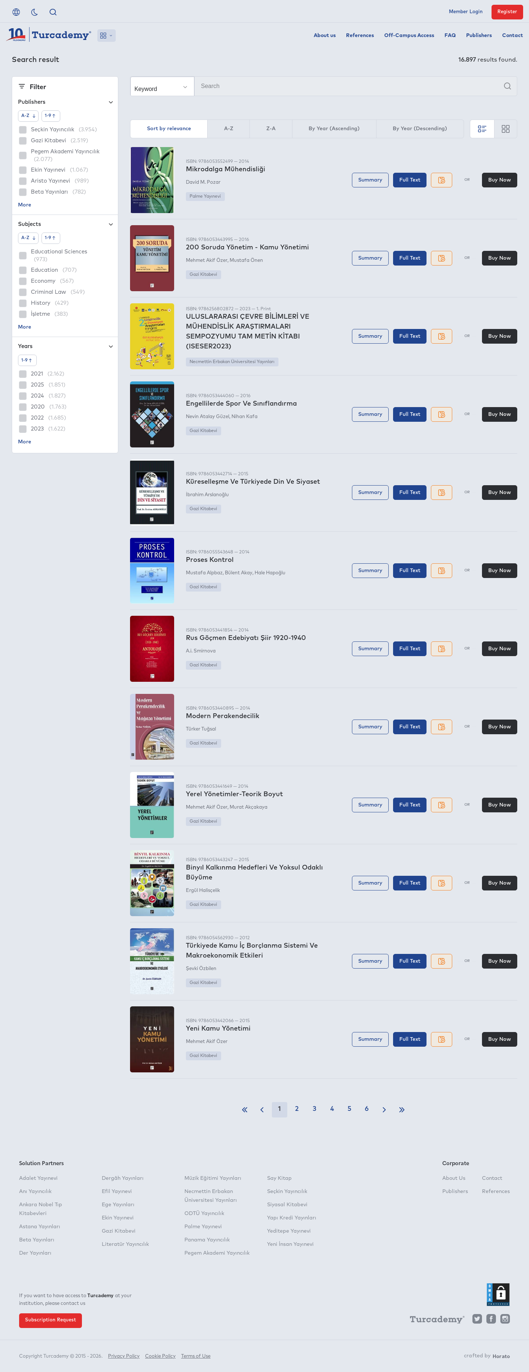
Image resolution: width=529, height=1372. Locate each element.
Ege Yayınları (118, 1204)
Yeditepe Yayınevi (289, 1231)
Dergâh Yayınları (123, 1178)
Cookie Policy (160, 1356)
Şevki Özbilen (201, 968)
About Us (453, 1178)
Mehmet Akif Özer (206, 260)
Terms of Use (195, 1356)
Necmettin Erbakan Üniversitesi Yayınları (232, 362)
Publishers (479, 35)
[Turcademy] (434, 1320)
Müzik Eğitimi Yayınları (212, 1178)
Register (507, 12)
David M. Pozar (203, 182)
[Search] (323, 86)
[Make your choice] (162, 86)
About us (325, 35)
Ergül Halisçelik (203, 890)
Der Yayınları (35, 1253)
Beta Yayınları (36, 1240)
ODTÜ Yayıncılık (204, 1213)
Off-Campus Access (409, 35)
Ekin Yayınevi (118, 1218)
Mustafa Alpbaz (204, 573)
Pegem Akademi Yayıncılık (216, 1253)
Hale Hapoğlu (270, 573)
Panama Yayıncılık (207, 1240)
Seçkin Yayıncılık (287, 1191)
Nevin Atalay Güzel (207, 416)
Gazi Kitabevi (203, 274)
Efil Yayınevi (117, 1191)
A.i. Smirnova (201, 651)
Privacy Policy (124, 1356)
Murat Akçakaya (248, 807)
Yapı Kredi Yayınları (291, 1218)
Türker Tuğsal (201, 729)
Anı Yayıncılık (35, 1191)
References (360, 35)
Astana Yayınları (39, 1226)
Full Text (409, 180)
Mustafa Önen (246, 260)
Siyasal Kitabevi (287, 1204)
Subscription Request (50, 1320)
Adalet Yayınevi (38, 1178)
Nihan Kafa (244, 416)
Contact (512, 35)
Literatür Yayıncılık (125, 1244)
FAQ (450, 35)
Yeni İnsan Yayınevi (290, 1244)
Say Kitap (279, 1178)
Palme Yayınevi (205, 196)
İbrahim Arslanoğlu (207, 495)
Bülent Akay (238, 573)
